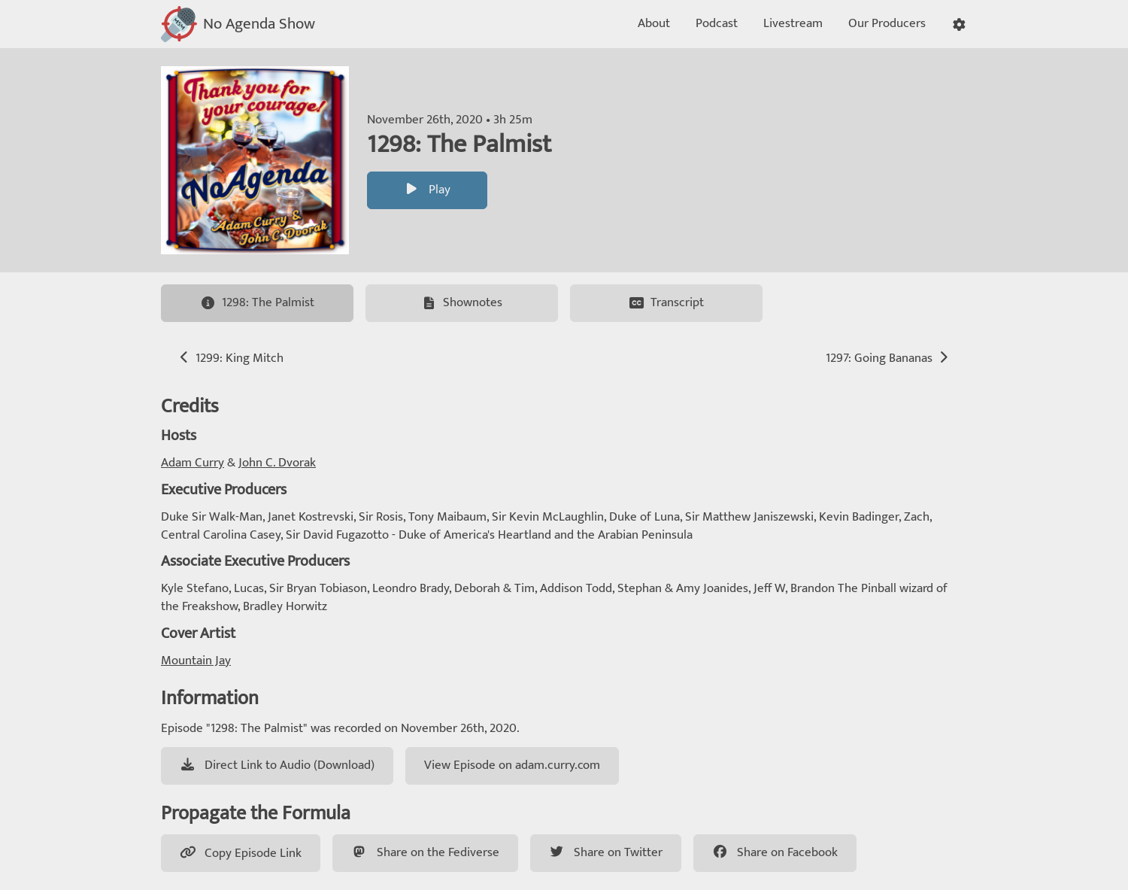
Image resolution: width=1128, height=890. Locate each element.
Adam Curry (192, 462)
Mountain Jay (196, 660)
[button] (959, 24)
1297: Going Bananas (888, 358)
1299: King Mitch (230, 358)
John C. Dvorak (277, 462)
